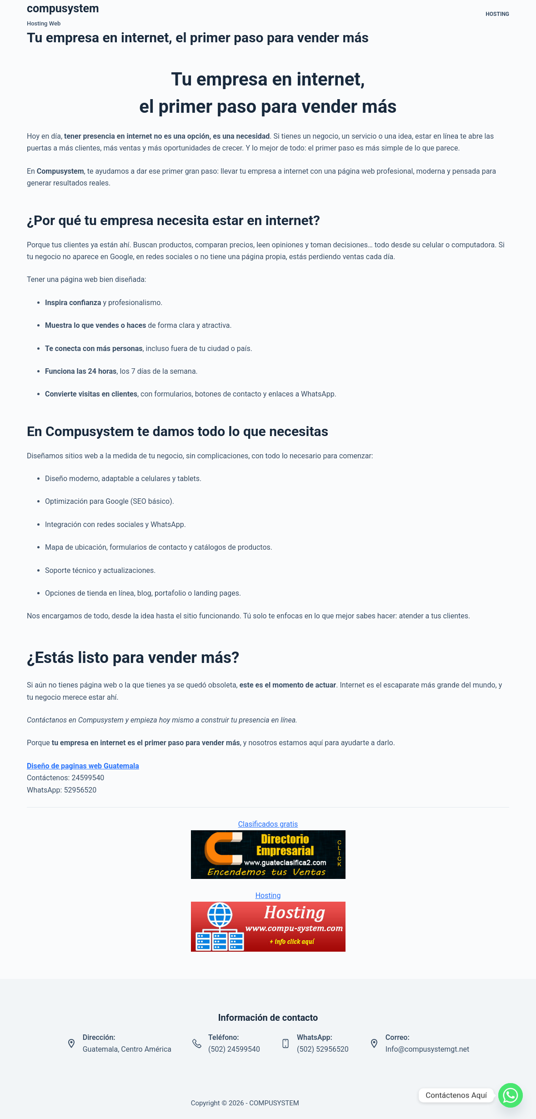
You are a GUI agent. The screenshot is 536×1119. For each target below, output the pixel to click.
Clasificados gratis (268, 824)
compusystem (63, 8)
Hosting (497, 14)
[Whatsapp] (510, 1095)
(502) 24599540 (234, 1049)
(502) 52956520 (323, 1049)
